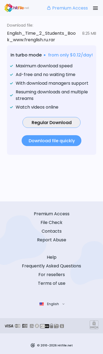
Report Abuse (51, 240)
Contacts (52, 231)
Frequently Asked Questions (51, 266)
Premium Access (67, 8)
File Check (51, 222)
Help (52, 257)
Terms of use (51, 283)
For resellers (51, 274)
